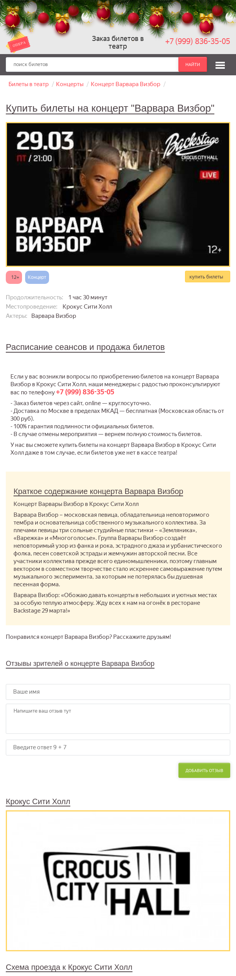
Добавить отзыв (204, 770)
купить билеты (206, 276)
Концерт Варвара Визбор (125, 84)
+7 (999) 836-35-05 (197, 41)
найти (192, 64)
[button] (220, 64)
